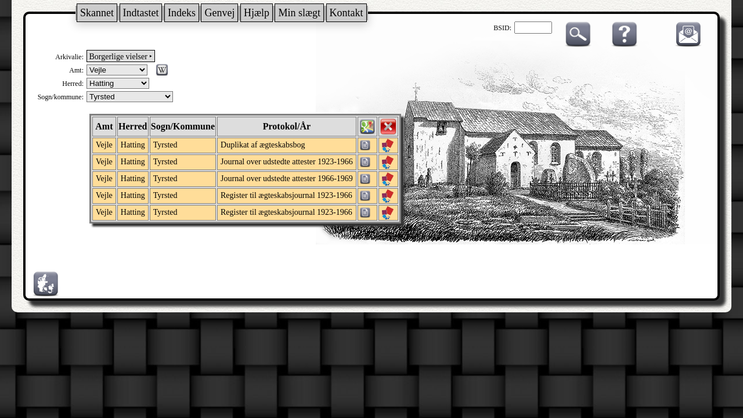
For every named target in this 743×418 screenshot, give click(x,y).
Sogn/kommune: (61, 97)
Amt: (76, 70)
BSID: (502, 28)
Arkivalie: (69, 57)
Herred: (73, 84)
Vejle (104, 144)
